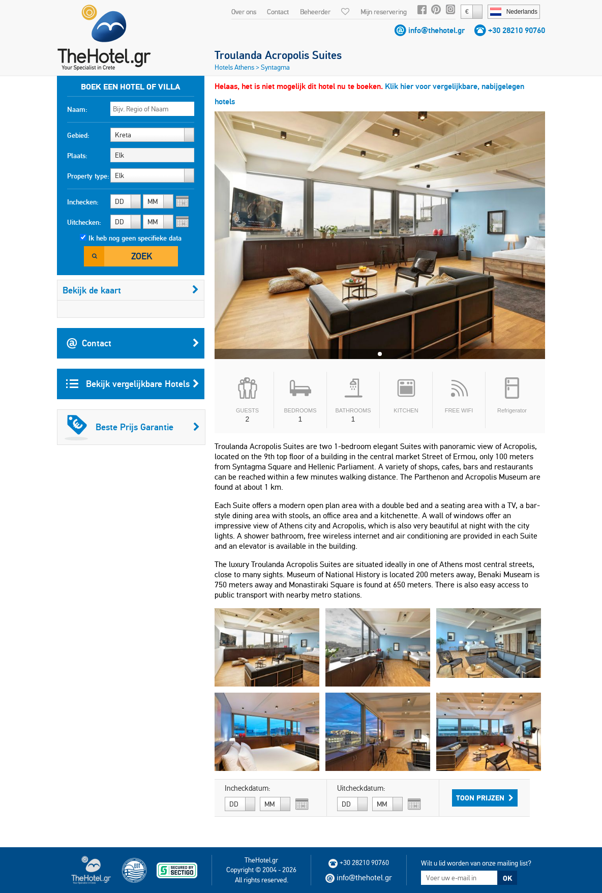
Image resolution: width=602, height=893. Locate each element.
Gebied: (78, 135)
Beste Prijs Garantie (132, 427)
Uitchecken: (84, 222)
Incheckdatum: (247, 788)
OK (507, 878)
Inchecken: (83, 201)
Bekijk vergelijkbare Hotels (132, 384)
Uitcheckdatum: (361, 788)
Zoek (141, 256)
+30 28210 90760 (516, 30)
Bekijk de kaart (131, 290)
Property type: (88, 176)
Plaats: (77, 155)
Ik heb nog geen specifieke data (135, 238)
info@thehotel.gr (436, 30)
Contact (278, 11)
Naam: (77, 109)
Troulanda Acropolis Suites (278, 55)
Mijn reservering (383, 11)
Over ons (243, 11)
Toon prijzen (485, 797)
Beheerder (315, 11)
